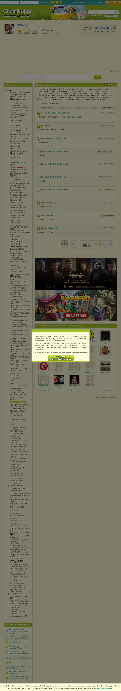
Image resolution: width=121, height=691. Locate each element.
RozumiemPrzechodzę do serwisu (60, 358)
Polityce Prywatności (105, 688)
